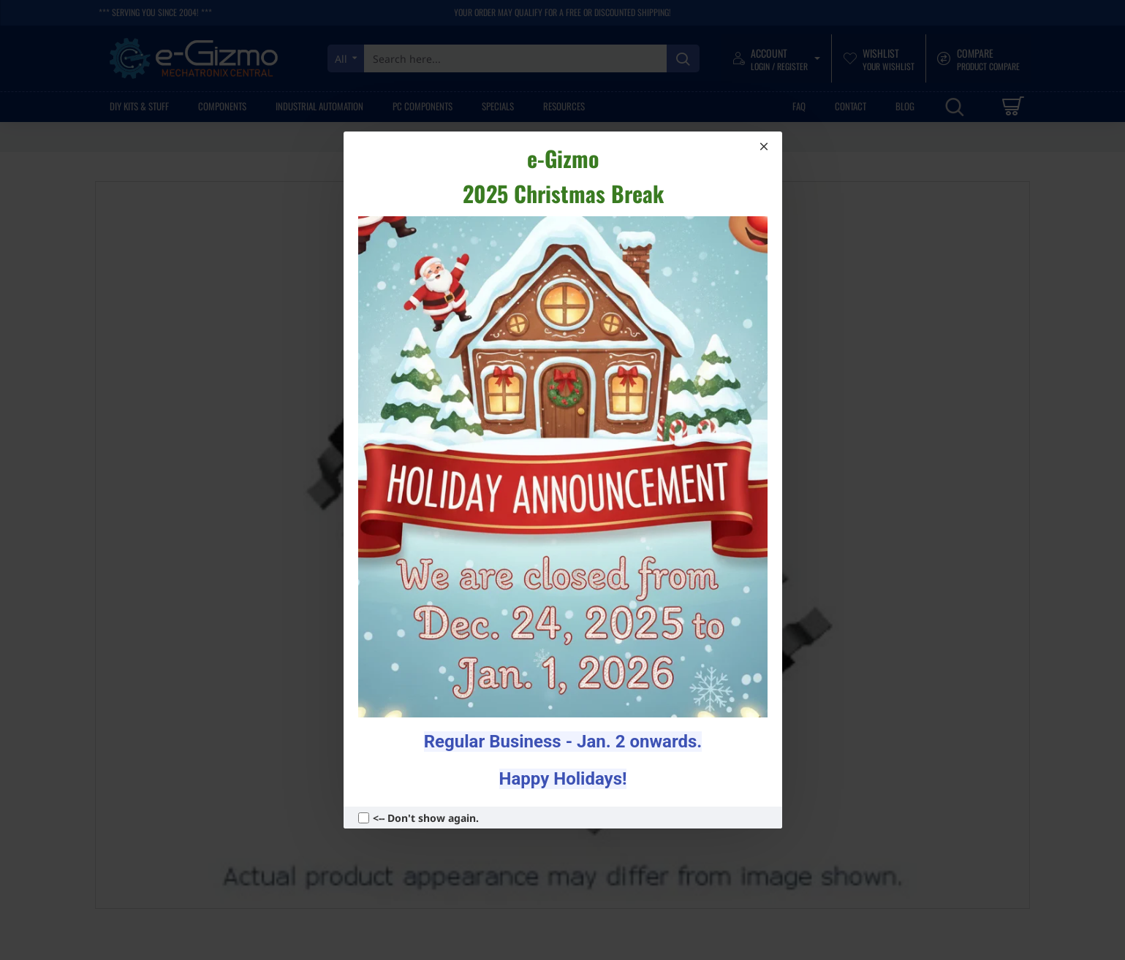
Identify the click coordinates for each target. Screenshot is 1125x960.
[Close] (764, 146)
